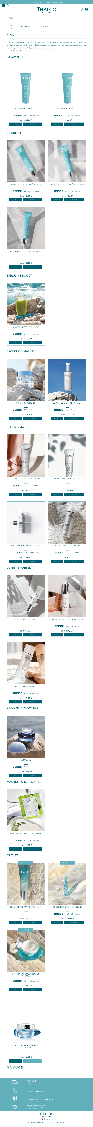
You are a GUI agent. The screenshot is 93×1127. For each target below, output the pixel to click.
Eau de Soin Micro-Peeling (67, 546)
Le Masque (26, 760)
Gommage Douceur (67, 109)
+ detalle (15, 124)
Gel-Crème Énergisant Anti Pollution (26, 975)
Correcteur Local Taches (25, 619)
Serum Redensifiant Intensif (67, 403)
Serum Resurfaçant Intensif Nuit (26, 546)
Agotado (36, 1061)
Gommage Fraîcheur (25, 109)
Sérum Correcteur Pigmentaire (67, 619)
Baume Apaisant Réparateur (67, 479)
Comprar (32, 124)
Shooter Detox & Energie (26, 327)
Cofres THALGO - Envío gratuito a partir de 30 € (46, 2)
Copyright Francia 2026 (56, 1122)
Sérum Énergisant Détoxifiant (25, 907)
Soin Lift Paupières (25, 403)
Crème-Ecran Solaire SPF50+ (26, 479)
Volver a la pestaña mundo (37, 1122)
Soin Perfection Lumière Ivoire (26, 251)
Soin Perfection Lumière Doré (25, 184)
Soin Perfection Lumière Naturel (67, 184)
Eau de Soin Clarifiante (26, 686)
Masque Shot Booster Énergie (25, 834)
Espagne (47, 1119)
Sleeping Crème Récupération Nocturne (26, 1046)
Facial (11, 18)
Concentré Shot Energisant (67, 907)
